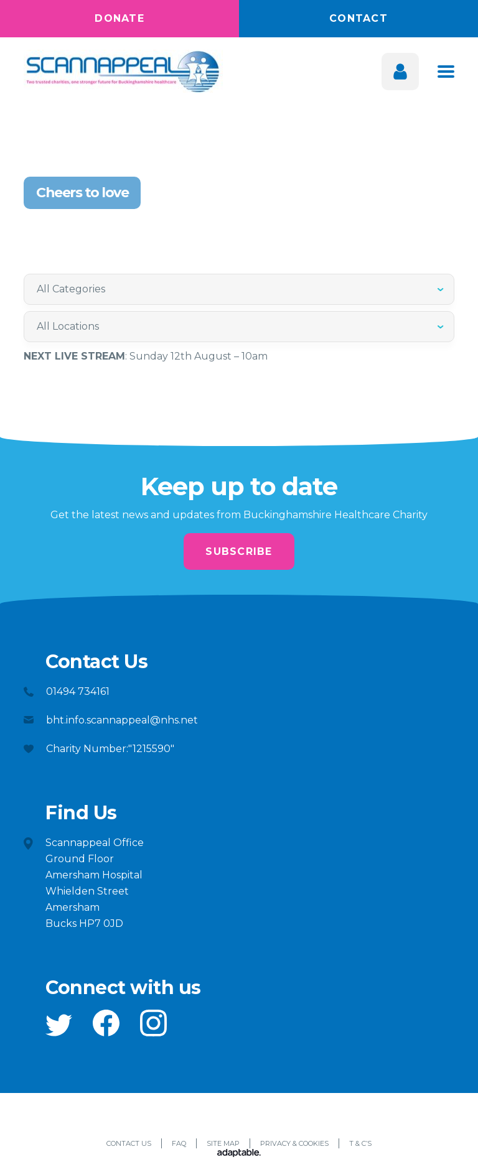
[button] (58, 1026)
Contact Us (128, 1144)
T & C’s (360, 1144)
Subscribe (238, 551)
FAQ (179, 1144)
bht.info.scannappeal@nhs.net (122, 721)
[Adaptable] (239, 1154)
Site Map (223, 1144)
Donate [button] (119, 18)
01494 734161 (78, 692)
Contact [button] (358, 18)
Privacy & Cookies (294, 1144)
